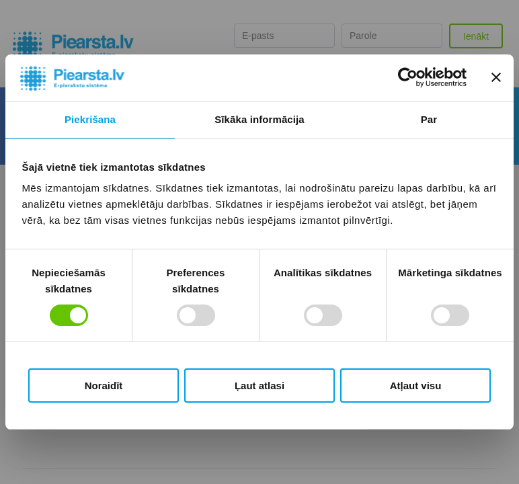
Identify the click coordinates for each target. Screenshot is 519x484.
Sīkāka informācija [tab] (259, 119)
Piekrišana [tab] (90, 119)
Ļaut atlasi (259, 385)
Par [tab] (429, 119)
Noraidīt (104, 385)
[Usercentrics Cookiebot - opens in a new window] (408, 77)
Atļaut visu (416, 385)
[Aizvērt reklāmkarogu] (496, 77)
